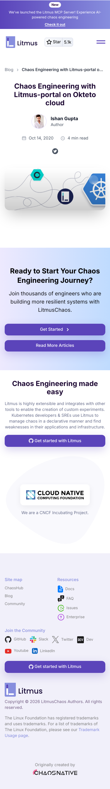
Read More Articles (55, 345)
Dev (85, 639)
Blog (9, 69)
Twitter (63, 639)
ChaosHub (14, 588)
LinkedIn (43, 651)
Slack (39, 639)
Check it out (55, 24)
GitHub (15, 639)
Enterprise (71, 617)
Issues (67, 608)
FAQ (65, 598)
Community (15, 604)
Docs (66, 589)
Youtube (16, 651)
